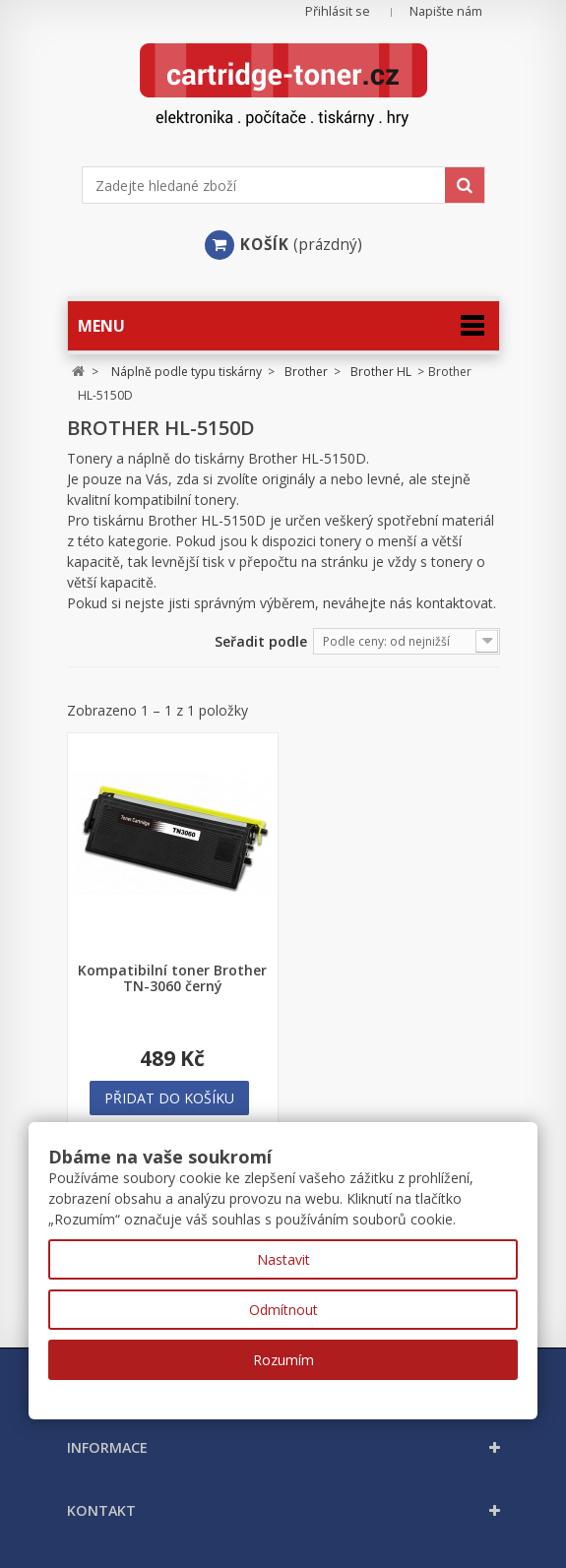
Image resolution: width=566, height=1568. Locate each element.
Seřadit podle (261, 641)
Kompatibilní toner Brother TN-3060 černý (172, 978)
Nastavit (283, 1259)
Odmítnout (283, 1309)
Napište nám (445, 11)
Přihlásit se (337, 11)
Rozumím (283, 1359)
